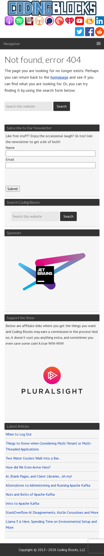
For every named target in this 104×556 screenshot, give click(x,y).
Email (10, 159)
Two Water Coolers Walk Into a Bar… (33, 458)
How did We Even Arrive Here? (28, 467)
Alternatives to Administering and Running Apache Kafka (48, 485)
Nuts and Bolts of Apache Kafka (30, 494)
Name (10, 147)
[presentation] (40, 177)
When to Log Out (19, 434)
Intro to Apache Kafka (22, 503)
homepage (59, 77)
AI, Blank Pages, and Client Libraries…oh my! (39, 476)
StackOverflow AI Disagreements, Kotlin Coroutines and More (52, 512)
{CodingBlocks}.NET (52, 8)
